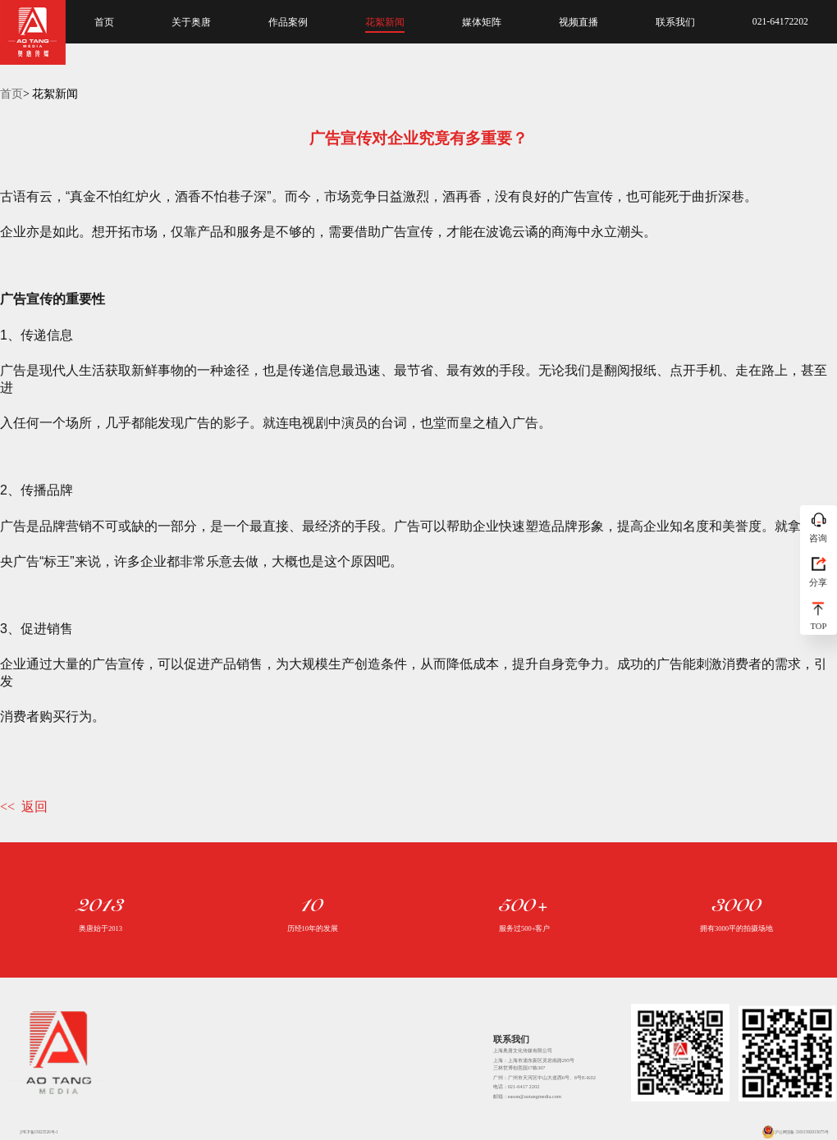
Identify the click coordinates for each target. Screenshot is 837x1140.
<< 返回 (24, 807)
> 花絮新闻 (50, 94)
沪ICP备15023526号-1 (32, 1131)
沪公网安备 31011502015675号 (795, 1131)
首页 (11, 94)
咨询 (818, 538)
